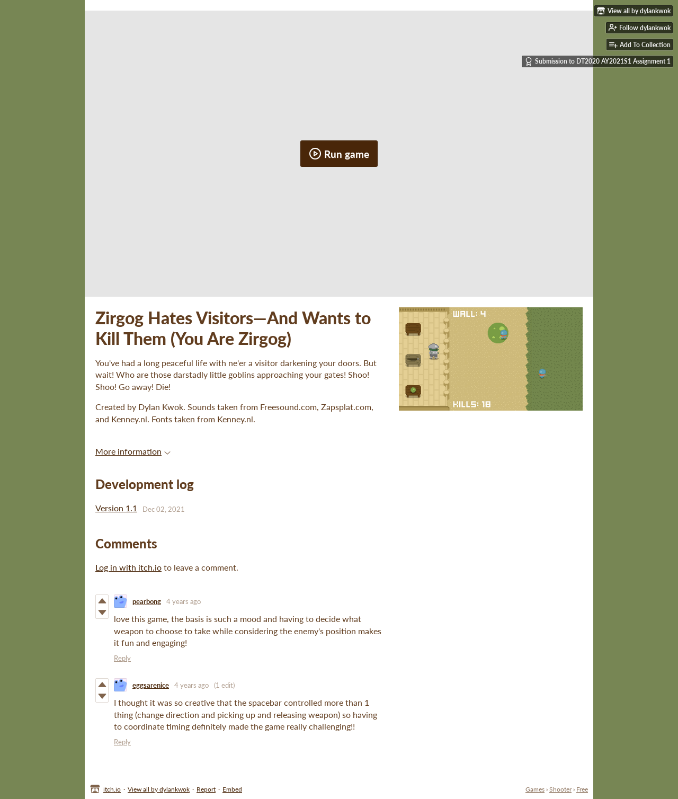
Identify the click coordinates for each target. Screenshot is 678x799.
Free (582, 789)
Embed (232, 789)
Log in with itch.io (128, 567)
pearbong (146, 601)
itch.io (112, 789)
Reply (122, 658)
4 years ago (183, 601)
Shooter (560, 789)
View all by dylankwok (159, 789)
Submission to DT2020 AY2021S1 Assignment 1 (597, 61)
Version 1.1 (116, 508)
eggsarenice (150, 685)
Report (206, 789)
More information (133, 451)
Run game (339, 153)
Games (535, 789)
